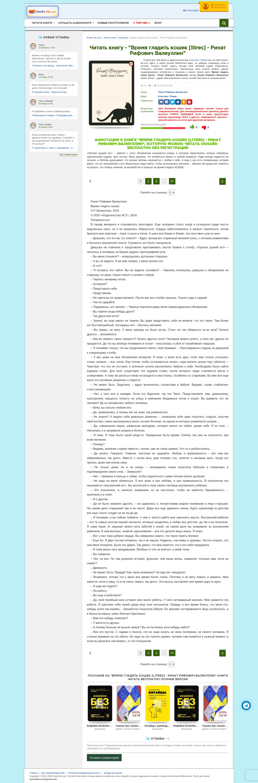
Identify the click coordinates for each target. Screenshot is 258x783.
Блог (158, 22)
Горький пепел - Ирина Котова (49, 91)
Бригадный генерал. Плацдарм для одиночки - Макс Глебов (54, 114)
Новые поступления (113, 22)
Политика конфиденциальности (84, 772)
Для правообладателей (53, 772)
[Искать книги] (223, 22)
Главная (34, 772)
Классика (193, 59)
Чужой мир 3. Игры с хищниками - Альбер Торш (54, 147)
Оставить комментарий (104, 757)
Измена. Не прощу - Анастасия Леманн (54, 65)
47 (172, 180)
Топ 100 (141, 22)
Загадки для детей (113, 772)
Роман (203, 59)
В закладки (191, 10)
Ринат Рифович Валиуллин (172, 91)
